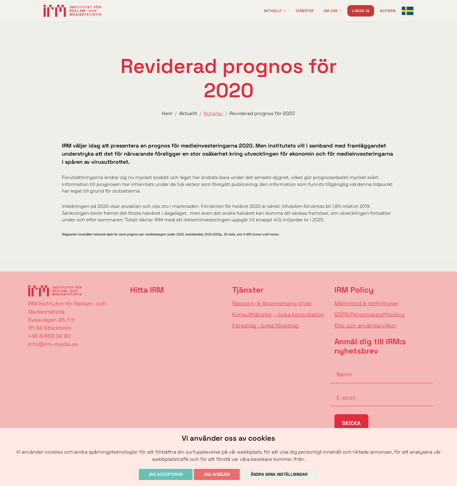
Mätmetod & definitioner (366, 303)
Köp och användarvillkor (365, 325)
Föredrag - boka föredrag (265, 325)
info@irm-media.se (53, 344)
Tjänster (304, 10)
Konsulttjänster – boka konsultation (278, 314)
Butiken (387, 10)
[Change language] (408, 11)
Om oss (331, 10)
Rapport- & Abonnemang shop (272, 303)
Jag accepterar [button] (165, 474)
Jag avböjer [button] (216, 474)
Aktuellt (273, 10)
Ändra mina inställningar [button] (279, 474)
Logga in (360, 10)
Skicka (351, 423)
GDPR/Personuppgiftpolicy (369, 314)
